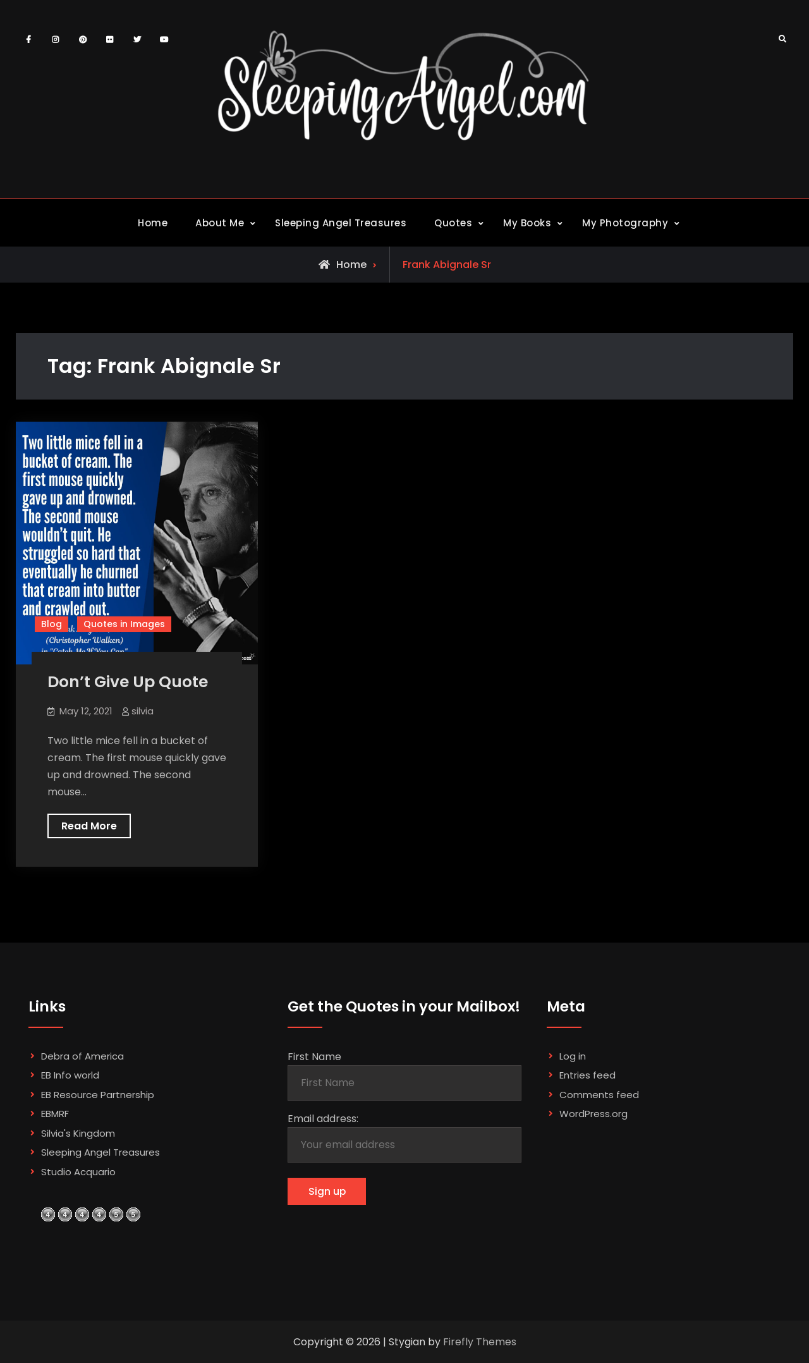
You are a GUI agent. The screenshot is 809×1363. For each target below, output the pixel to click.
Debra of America (82, 1056)
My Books (527, 222)
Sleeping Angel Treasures (340, 222)
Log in (572, 1056)
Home (152, 222)
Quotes (453, 222)
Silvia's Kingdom (78, 1133)
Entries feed (587, 1075)
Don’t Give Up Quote (127, 682)
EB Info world (70, 1075)
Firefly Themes (479, 1342)
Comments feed (599, 1094)
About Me (219, 222)
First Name (314, 1056)
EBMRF (55, 1113)
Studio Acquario (78, 1171)
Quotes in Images (124, 624)
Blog (51, 624)
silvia (142, 711)
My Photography (625, 222)
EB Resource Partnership (97, 1094)
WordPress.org (593, 1113)
